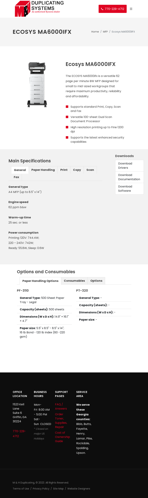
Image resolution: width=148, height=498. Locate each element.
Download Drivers (125, 165)
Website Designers (78, 488)
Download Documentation (129, 177)
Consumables (74, 281)
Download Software (125, 188)
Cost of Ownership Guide (62, 437)
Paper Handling (43, 170)
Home (95, 31)
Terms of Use (21, 488)
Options (96, 281)
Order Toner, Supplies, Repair (61, 420)
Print (64, 170)
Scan (90, 170)
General (20, 170)
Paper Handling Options (40, 281)
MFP (105, 31)
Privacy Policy (41, 488)
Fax (16, 177)
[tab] (20, 169)
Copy (77, 170)
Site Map (58, 488)
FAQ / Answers (61, 406)
